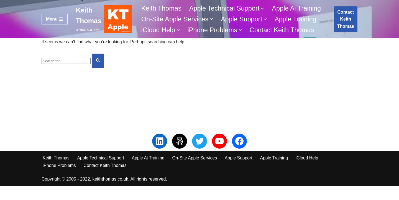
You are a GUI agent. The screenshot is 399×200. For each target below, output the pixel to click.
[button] (264, 8)
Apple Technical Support (101, 171)
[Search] (66, 61)
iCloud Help (311, 171)
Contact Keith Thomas (284, 30)
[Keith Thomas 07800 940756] (104, 19)
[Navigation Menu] (55, 19)
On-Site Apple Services (197, 171)
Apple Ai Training (299, 8)
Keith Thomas (161, 8)
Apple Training (298, 19)
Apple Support (241, 171)
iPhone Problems (59, 179)
